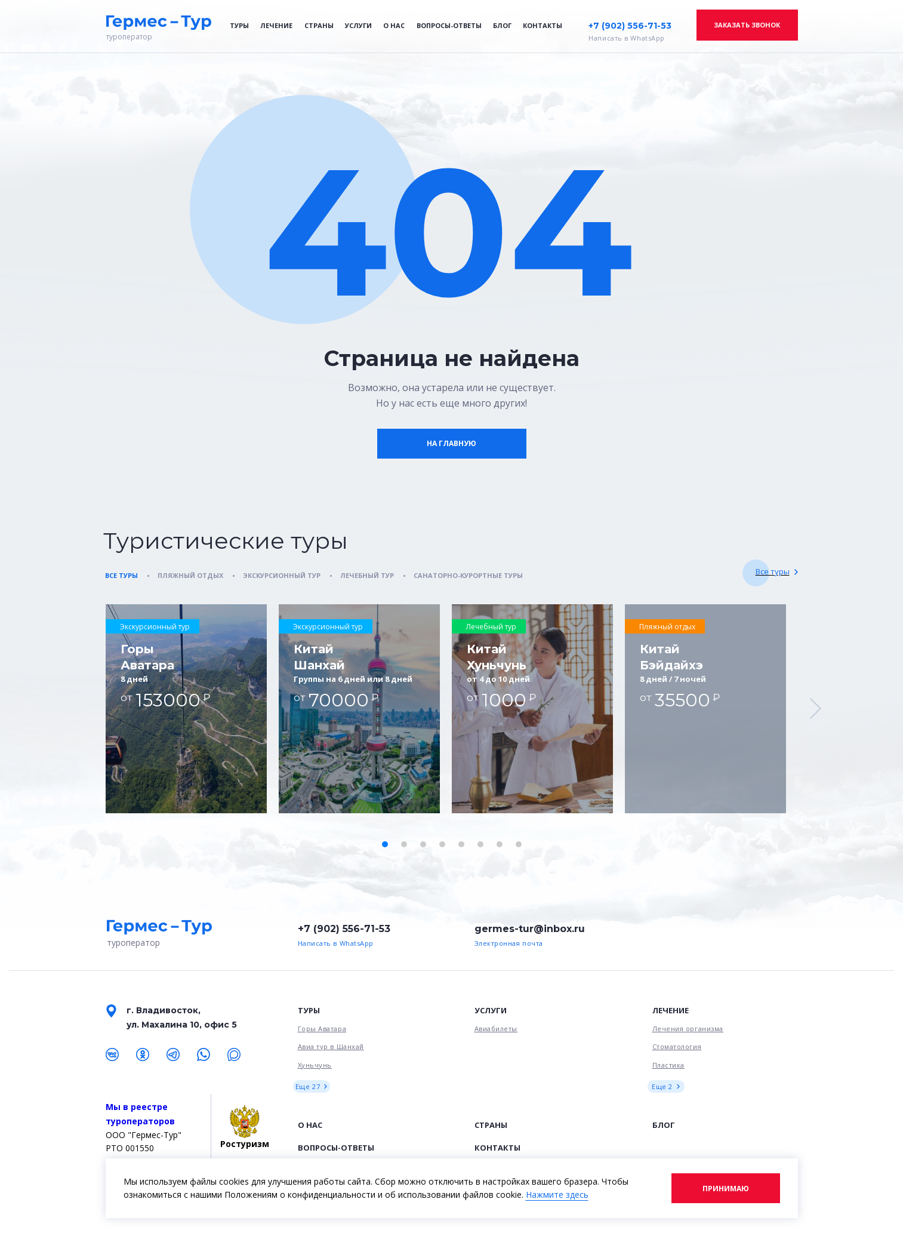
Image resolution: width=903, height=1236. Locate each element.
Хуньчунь (315, 1064)
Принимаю (725, 1188)
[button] (385, 844)
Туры (239, 25)
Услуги (358, 25)
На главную (451, 443)
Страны (319, 25)
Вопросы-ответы (449, 25)
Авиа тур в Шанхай (331, 1046)
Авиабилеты (496, 1028)
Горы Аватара (322, 1028)
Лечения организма (687, 1028)
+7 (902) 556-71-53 (629, 25)
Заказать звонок (747, 24)
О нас (394, 25)
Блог (502, 25)
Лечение (276, 25)
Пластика (668, 1064)
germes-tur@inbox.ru (529, 928)
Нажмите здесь (557, 1194)
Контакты (542, 25)
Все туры (773, 571)
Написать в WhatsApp (626, 38)
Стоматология (677, 1046)
